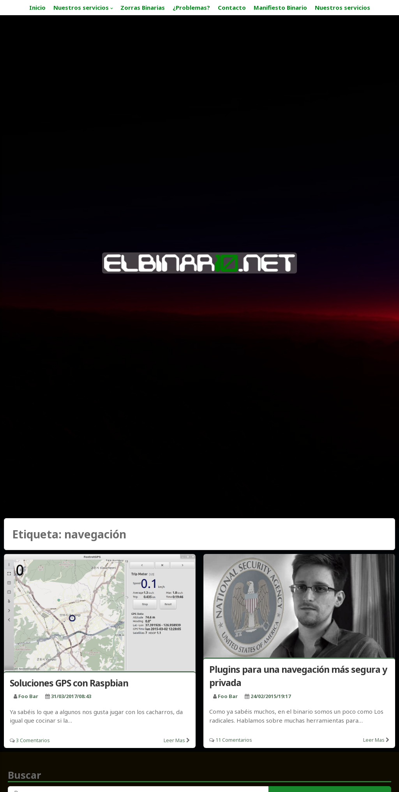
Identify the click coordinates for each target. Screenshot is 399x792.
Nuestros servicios (81, 7)
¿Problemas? (191, 7)
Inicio (37, 7)
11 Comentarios (233, 739)
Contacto (232, 7)
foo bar (28, 696)
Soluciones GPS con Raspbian (69, 683)
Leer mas (174, 740)
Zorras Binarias (142, 7)
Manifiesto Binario (280, 7)
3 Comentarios (33, 740)
